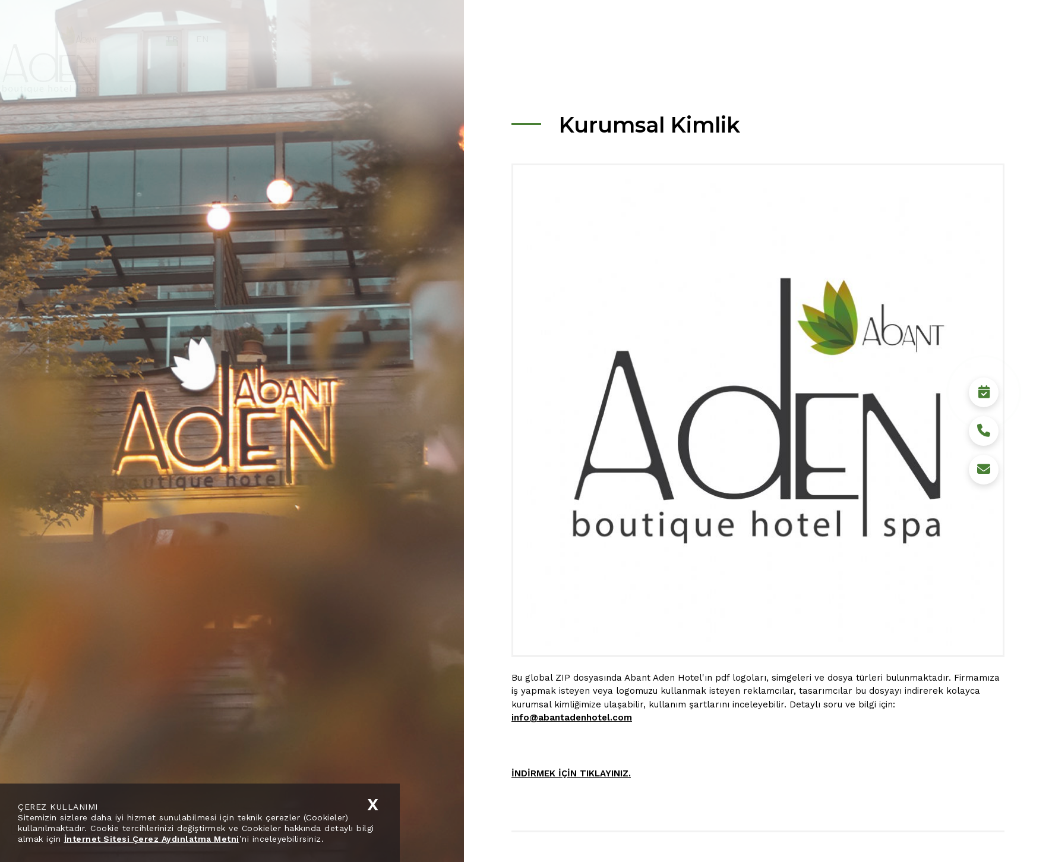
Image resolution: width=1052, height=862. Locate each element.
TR (217, 39)
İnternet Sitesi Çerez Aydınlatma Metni (151, 839)
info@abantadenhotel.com (571, 717)
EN (247, 39)
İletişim (891, 38)
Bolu (795, 38)
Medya (840, 38)
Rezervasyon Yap (960, 829)
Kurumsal (610, 38)
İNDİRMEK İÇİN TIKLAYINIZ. (571, 773)
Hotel (664, 38)
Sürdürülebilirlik (731, 38)
